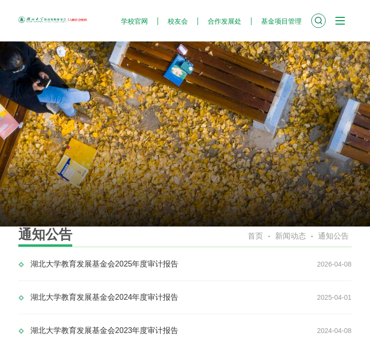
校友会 (178, 21)
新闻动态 (290, 236)
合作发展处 (224, 21)
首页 (255, 236)
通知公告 (333, 236)
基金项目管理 (281, 21)
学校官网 (134, 21)
